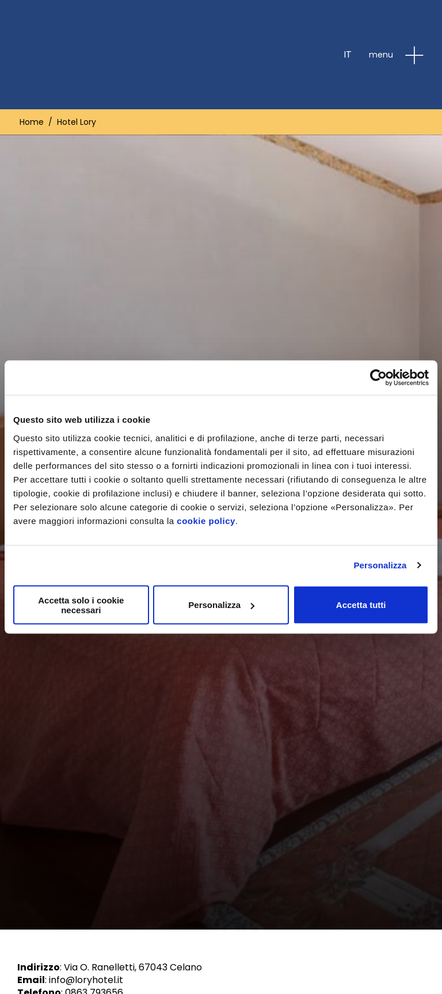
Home (32, 122)
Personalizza (379, 565)
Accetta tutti (361, 605)
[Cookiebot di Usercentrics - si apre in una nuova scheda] (378, 378)
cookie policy (206, 520)
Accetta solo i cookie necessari (81, 604)
